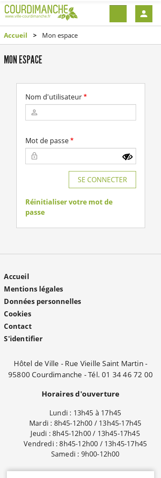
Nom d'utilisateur (53, 97)
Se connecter (102, 179)
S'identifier (23, 338)
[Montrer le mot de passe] (127, 156)
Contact (17, 326)
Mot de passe (47, 140)
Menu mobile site (118, 13)
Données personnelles (42, 301)
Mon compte (143, 13)
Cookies (17, 314)
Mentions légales (33, 289)
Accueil (15, 35)
